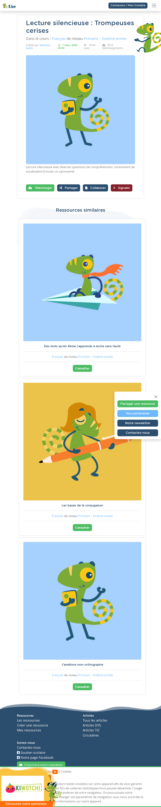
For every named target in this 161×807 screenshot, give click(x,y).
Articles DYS (92, 725)
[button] (95, 187)
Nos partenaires (138, 413)
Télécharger (40, 188)
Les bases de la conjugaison (82, 505)
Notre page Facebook (35, 757)
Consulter (82, 368)
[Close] (156, 397)
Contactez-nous (138, 432)
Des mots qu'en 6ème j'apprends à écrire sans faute (82, 346)
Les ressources (28, 720)
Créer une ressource (32, 725)
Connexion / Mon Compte (128, 5)
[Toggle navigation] (154, 5)
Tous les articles (95, 720)
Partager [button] (69, 188)
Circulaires (91, 735)
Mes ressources (29, 730)
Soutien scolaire (31, 753)
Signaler (121, 188)
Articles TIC (91, 730)
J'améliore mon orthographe (82, 664)
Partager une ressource (137, 403)
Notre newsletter (137, 423)
